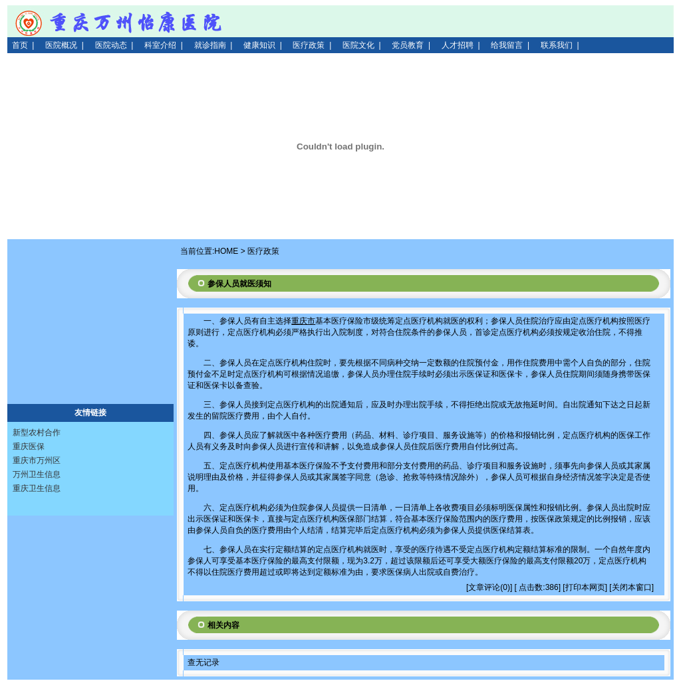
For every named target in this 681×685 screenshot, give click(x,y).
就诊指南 (210, 45)
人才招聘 (458, 45)
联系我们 (557, 45)
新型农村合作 (37, 432)
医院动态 (111, 45)
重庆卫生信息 (37, 488)
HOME (226, 251)
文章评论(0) (489, 587)
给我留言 (507, 45)
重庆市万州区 (37, 460)
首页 (20, 45)
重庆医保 (29, 446)
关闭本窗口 (632, 587)
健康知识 (259, 45)
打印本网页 (585, 587)
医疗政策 (309, 45)
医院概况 (61, 45)
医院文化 (358, 45)
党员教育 (408, 45)
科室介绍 (160, 45)
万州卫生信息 (37, 474)
